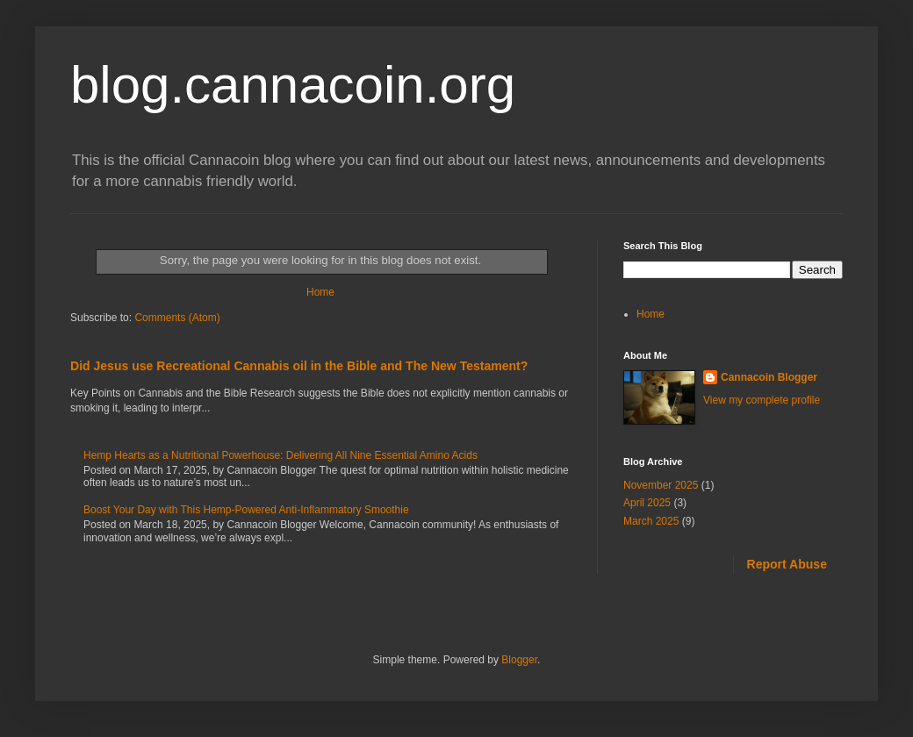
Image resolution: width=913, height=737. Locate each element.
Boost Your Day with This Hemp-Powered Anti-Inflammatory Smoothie (246, 510)
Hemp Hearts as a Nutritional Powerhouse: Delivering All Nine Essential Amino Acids (280, 455)
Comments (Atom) (176, 317)
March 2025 (651, 521)
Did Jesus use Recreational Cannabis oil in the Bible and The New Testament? (299, 366)
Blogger (519, 660)
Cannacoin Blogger (769, 377)
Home (320, 292)
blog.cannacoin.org (292, 84)
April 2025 (647, 503)
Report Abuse (787, 564)
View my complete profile (761, 400)
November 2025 (660, 485)
